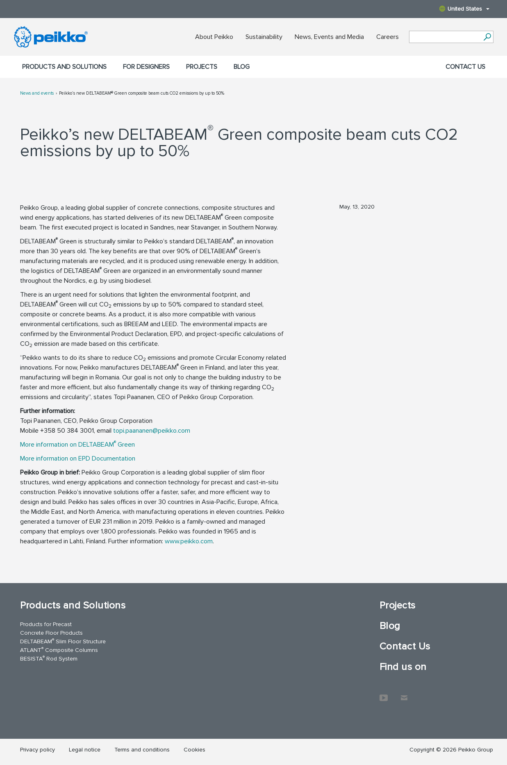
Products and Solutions (64, 67)
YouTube (384, 694)
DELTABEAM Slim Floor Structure (63, 641)
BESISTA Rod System (48, 658)
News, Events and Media (329, 37)
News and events (37, 93)
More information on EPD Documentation (78, 458)
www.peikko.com (189, 541)
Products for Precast (46, 624)
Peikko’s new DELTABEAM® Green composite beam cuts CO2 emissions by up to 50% (141, 93)
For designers (146, 67)
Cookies (194, 749)
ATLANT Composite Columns (59, 650)
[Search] (487, 37)
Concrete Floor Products (51, 632)
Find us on (403, 667)
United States (464, 8)
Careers (387, 37)
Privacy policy (37, 749)
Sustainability (264, 37)
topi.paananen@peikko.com (152, 431)
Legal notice (84, 749)
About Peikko (214, 37)
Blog (242, 67)
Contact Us (465, 67)
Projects (201, 67)
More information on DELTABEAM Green (77, 444)
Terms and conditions (142, 749)
